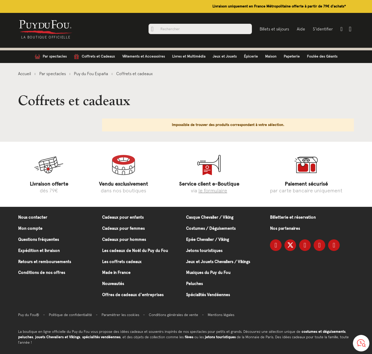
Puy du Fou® (28, 315)
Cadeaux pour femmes (123, 228)
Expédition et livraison (39, 250)
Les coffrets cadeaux (122, 261)
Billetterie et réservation (293, 217)
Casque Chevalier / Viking (209, 217)
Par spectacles (53, 73)
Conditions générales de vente (173, 315)
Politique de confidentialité (70, 315)
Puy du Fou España (91, 73)
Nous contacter (32, 217)
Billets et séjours (274, 29)
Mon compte (30, 228)
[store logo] (46, 26)
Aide (301, 29)
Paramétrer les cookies (120, 315)
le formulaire (212, 190)
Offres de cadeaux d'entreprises (133, 294)
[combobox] (200, 29)
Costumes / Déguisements (211, 228)
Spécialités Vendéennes (208, 294)
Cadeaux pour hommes (124, 239)
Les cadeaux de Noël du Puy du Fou (135, 250)
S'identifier (323, 29)
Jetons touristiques (204, 250)
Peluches (194, 283)
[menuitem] (50, 56)
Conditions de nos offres (41, 272)
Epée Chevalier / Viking (207, 239)
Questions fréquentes (38, 239)
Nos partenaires (285, 228)
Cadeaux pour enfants (123, 217)
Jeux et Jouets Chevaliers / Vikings (218, 261)
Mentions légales (221, 315)
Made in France (116, 272)
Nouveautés (113, 283)
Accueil (25, 73)
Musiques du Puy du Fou (208, 272)
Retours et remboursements (44, 261)
